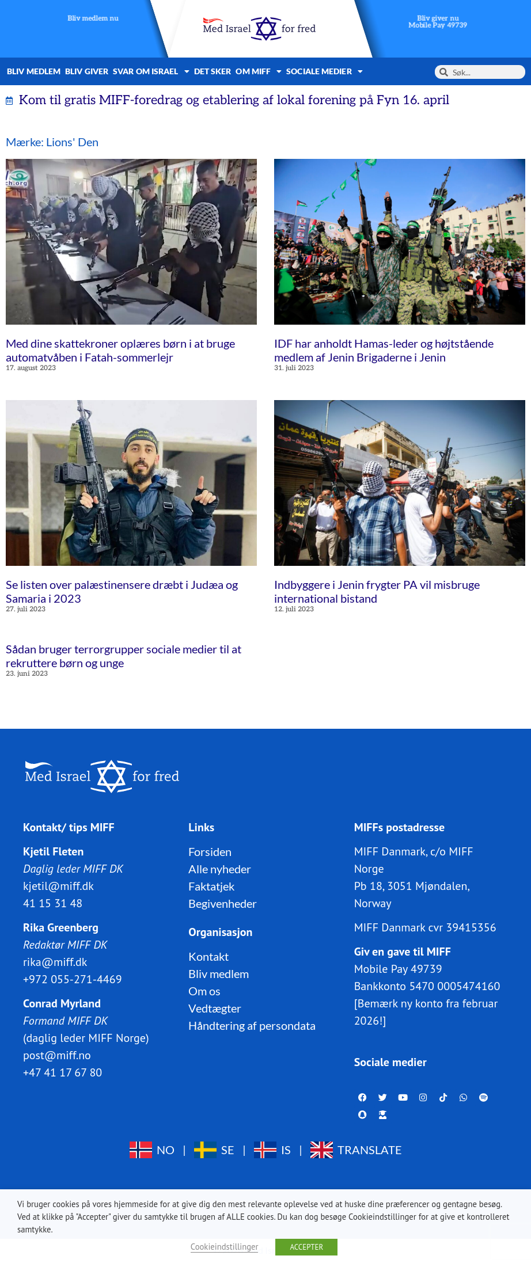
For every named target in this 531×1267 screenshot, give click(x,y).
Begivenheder (222, 903)
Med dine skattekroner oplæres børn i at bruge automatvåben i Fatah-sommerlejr (120, 350)
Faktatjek (211, 885)
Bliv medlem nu (93, 18)
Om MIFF (259, 71)
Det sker (213, 71)
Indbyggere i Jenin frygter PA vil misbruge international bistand (377, 591)
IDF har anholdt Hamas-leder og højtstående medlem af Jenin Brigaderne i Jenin (384, 350)
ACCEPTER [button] (306, 1247)
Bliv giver (86, 71)
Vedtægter (214, 1007)
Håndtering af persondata (252, 1025)
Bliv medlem (33, 71)
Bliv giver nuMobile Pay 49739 (438, 22)
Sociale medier (324, 71)
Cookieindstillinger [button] (225, 1246)
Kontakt (208, 955)
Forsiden (210, 851)
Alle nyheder (219, 868)
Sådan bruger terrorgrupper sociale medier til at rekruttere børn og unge (123, 655)
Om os (204, 990)
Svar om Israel (151, 71)
